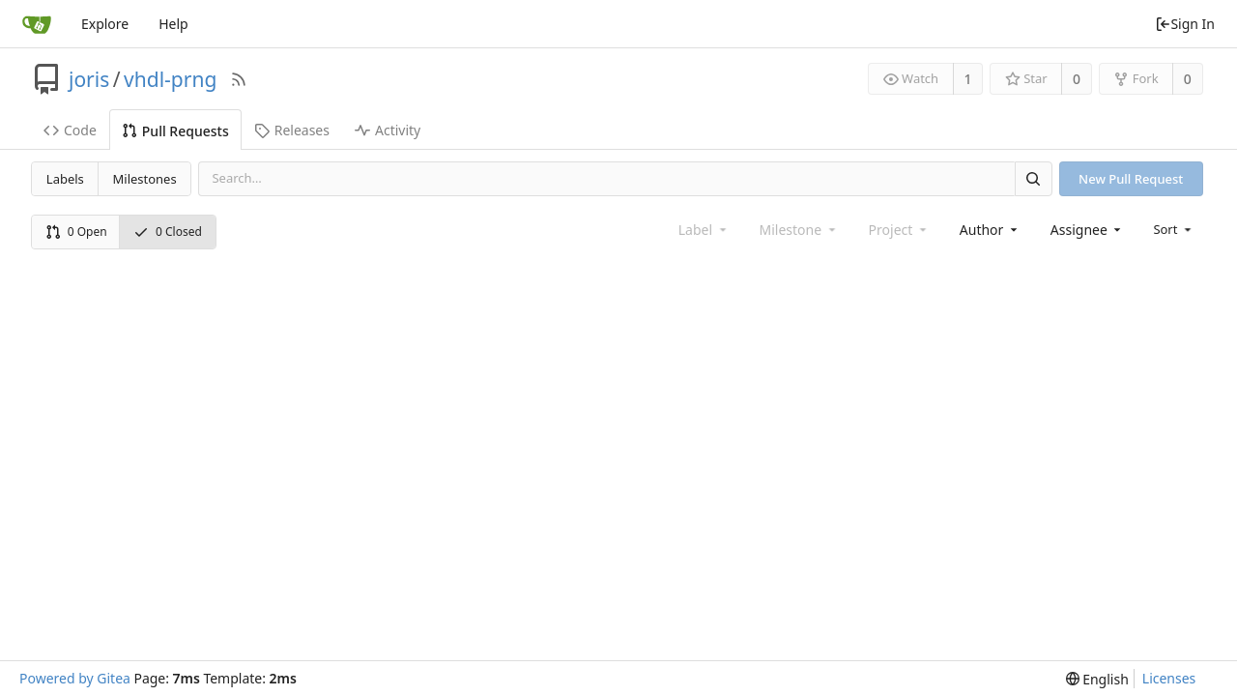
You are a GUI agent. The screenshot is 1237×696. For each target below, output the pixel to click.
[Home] (37, 24)
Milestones (145, 179)
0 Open (76, 231)
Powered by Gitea (74, 678)
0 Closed (167, 231)
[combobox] (990, 229)
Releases (292, 130)
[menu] (1173, 229)
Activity (387, 130)
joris (89, 79)
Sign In (1185, 23)
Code (70, 130)
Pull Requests (175, 131)
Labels (65, 179)
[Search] (1033, 178)
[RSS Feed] (238, 79)
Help (173, 23)
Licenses (1169, 678)
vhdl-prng (170, 79)
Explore (105, 23)
